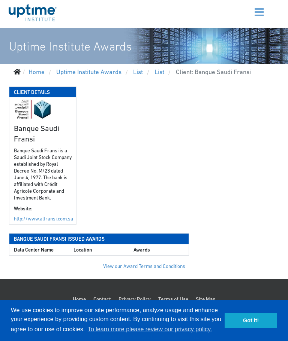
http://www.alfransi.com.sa (43, 219)
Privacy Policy (134, 299)
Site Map (206, 299)
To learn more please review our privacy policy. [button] (150, 329)
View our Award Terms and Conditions (144, 266)
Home (79, 299)
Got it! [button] (251, 320)
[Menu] (250, 7)
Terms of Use (173, 299)
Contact (102, 299)
